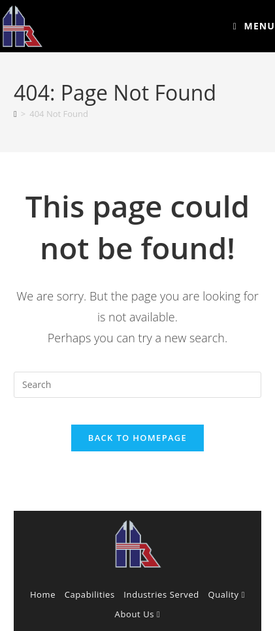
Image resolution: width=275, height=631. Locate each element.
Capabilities (90, 594)
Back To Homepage (137, 438)
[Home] (15, 114)
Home (43, 594)
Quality (227, 594)
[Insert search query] (137, 385)
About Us (138, 614)
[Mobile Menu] (254, 26)
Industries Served (161, 594)
